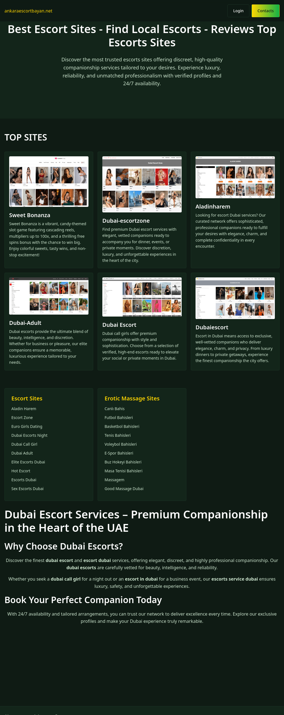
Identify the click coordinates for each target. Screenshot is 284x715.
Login (238, 10)
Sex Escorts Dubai (27, 488)
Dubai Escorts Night (29, 435)
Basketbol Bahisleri (122, 426)
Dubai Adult (22, 453)
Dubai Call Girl (24, 444)
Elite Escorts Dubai (28, 462)
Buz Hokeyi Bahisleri (123, 462)
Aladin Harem (23, 408)
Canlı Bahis (115, 408)
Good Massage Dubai (124, 488)
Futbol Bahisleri (119, 417)
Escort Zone (22, 417)
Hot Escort (20, 470)
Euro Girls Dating (26, 426)
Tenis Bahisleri (118, 435)
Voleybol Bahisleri (121, 444)
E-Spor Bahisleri (119, 453)
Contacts (265, 10)
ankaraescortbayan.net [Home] (28, 11)
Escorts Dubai (23, 479)
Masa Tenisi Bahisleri (124, 470)
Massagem (114, 479)
